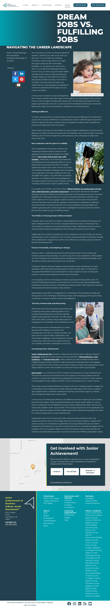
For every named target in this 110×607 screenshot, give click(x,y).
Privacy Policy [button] (30, 602)
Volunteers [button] (48, 496)
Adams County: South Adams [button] (91, 524)
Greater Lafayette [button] (92, 548)
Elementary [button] (69, 515)
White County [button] (91, 591)
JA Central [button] (32, 605)
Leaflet (86, 490)
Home (25, 5)
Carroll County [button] (91, 528)
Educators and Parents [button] (71, 497)
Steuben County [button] (92, 583)
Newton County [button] (92, 568)
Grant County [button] (91, 545)
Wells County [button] (91, 588)
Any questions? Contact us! (61, 482)
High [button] (66, 520)
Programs (47, 5)
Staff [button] (45, 513)
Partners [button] (89, 496)
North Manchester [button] (93, 573)
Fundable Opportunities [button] (91, 499)
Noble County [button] (91, 571)
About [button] (46, 511)
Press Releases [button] (49, 521)
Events (58, 5)
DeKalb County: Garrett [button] (91, 534)
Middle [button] (67, 518)
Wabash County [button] (92, 586)
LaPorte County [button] (92, 560)
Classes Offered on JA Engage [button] (51, 502)
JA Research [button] (48, 518)
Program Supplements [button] (70, 501)
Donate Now (80, 5)
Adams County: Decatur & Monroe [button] (93, 519)
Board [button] (46, 516)
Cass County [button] (90, 530)
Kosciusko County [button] (92, 555)
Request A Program (90, 472)
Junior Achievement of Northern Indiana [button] (93, 514)
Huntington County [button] (93, 550)
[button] (38, 5)
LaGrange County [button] (92, 558)
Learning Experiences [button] (70, 512)
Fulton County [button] (91, 543)
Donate (56, 472)
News (67, 5)
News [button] (45, 526)
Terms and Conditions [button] (15, 602)
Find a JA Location (92, 596)
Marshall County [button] (92, 563)
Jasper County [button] (91, 553)
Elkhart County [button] (91, 540)
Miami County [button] (91, 565)
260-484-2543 (11, 524)
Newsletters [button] (48, 523)
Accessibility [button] (41, 602)
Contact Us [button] (10, 522)
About (35, 5)
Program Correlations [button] (69, 506)
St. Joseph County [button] (92, 578)
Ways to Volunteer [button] (51, 498)
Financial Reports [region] (92, 503)
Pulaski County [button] (91, 576)
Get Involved (98, 5)
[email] (18, 86)
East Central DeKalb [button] (93, 538)
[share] (15, 74)
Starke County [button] (91, 581)
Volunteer (71, 472)
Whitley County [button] (92, 594)
